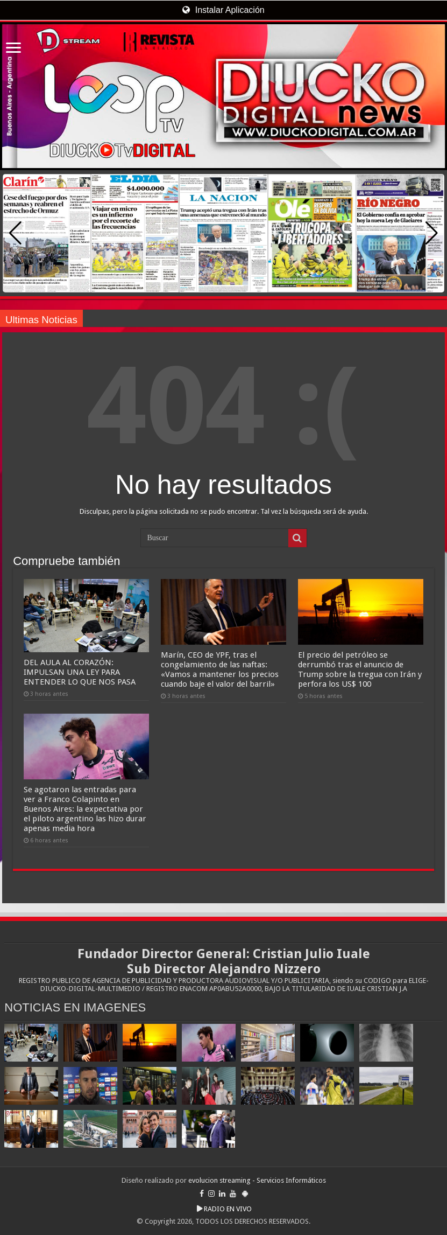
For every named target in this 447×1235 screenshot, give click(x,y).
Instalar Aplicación (223, 10)
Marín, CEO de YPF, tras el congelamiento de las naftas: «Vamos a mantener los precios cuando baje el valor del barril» (220, 669)
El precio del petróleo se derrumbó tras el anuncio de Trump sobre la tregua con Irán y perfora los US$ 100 (360, 669)
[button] (431, 233)
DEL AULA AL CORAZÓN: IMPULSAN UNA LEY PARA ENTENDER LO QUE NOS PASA (80, 672)
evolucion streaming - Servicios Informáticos (257, 1180)
